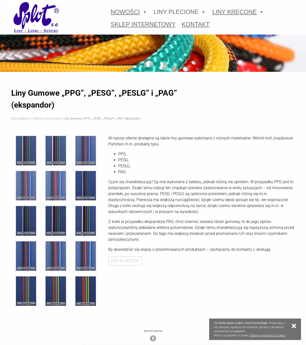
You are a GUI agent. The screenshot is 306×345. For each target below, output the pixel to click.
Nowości (129, 12)
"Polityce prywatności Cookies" (267, 335)
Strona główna (20, 118)
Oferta (37, 118)
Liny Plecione (180, 12)
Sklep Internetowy (143, 24)
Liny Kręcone (238, 12)
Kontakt (196, 24)
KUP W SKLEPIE (125, 261)
